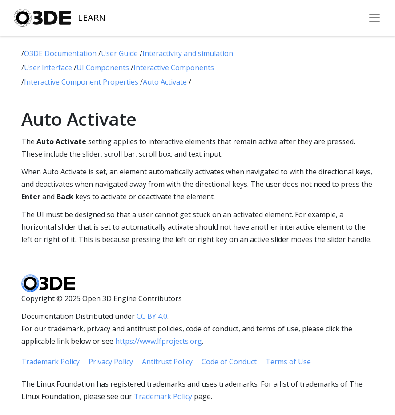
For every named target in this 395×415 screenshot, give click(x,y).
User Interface (49, 68)
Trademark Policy (50, 362)
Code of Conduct (229, 362)
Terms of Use (288, 362)
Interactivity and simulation (187, 53)
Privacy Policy (111, 362)
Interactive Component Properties (82, 82)
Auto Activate (166, 82)
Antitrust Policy (167, 362)
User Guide (120, 53)
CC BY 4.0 (152, 316)
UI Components (104, 68)
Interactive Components (173, 68)
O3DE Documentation (61, 53)
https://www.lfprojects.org (158, 341)
